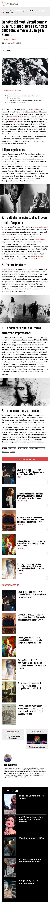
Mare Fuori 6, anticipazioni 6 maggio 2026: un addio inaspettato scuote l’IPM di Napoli (31, 686)
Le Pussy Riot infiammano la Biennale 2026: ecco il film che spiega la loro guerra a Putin (31, 543)
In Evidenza (21, 524)
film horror (12, 448)
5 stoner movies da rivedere (37, 747)
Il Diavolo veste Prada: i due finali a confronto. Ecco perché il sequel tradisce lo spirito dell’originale (30, 496)
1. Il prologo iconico (13, 94)
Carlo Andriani (16, 43)
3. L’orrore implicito (13, 98)
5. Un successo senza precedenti (17, 102)
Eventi (19, 477)
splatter (7, 269)
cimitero (44, 166)
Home (3, 11)
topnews (5, 451)
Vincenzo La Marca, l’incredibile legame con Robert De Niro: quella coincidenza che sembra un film (30, 519)
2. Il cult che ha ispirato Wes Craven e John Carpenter (24, 96)
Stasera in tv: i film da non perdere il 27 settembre (13, 737)
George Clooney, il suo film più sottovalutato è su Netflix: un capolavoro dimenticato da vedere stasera (30, 567)
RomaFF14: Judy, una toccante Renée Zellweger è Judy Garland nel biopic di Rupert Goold (31, 819)
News (19, 573)
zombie (18, 114)
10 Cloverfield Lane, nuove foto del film (31, 838)
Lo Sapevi (7, 11)
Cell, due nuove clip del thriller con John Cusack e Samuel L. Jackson (30, 860)
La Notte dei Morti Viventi (37, 448)
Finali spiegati (22, 500)
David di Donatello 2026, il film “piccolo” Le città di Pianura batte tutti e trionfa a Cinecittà (30, 472)
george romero (22, 448)
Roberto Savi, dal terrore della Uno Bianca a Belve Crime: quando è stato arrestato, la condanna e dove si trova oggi (31, 710)
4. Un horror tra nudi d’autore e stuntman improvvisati (24, 100)
